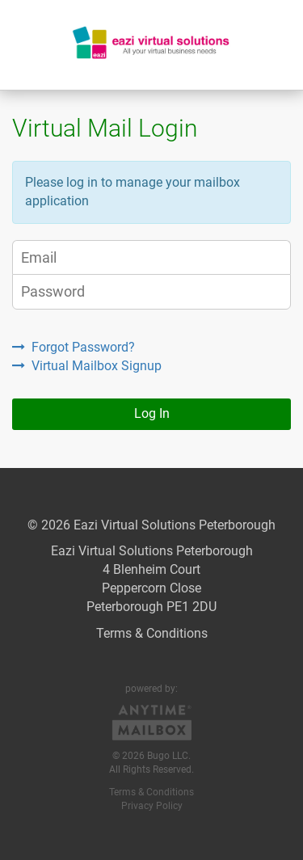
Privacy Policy (152, 806)
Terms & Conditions (152, 633)
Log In (152, 413)
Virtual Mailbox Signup (87, 365)
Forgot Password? (73, 347)
